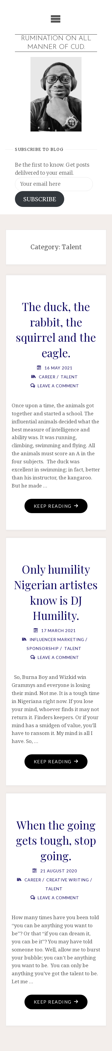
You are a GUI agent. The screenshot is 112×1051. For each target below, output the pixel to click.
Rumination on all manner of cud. (56, 42)
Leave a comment (58, 385)
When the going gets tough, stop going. (56, 840)
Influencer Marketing (57, 639)
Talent (69, 376)
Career (47, 376)
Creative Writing (67, 879)
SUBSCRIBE (39, 199)
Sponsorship (43, 648)
